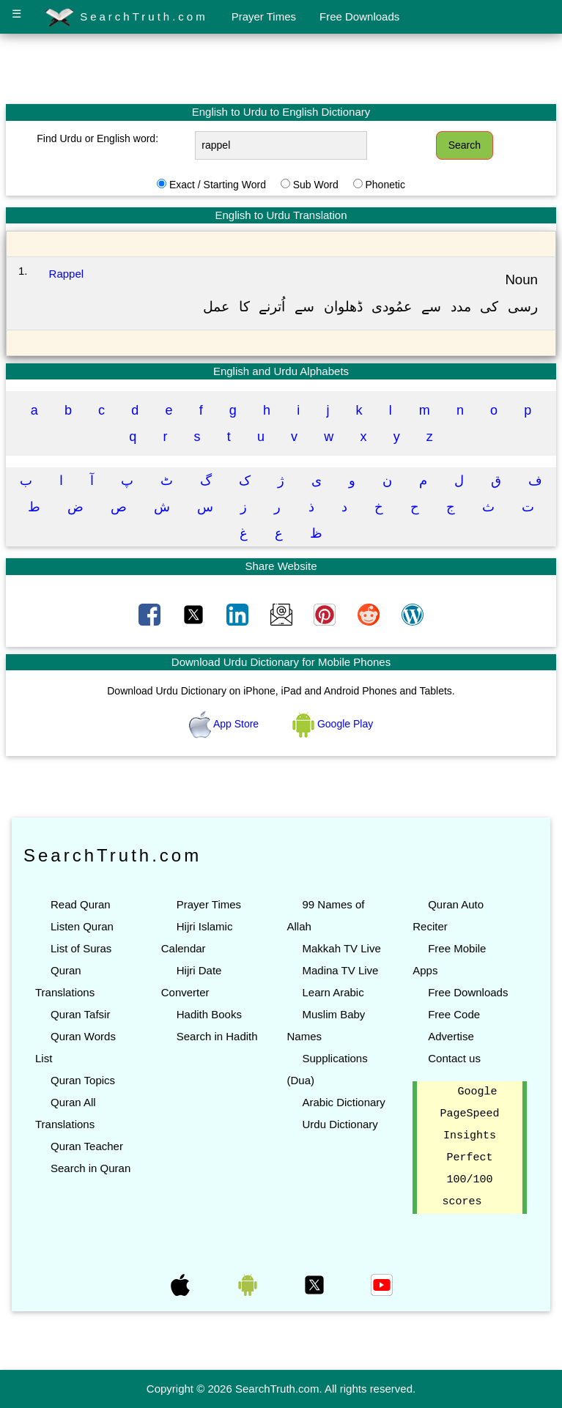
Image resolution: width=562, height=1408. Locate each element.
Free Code (454, 1014)
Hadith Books (209, 1014)
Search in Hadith (217, 1036)
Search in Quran (90, 1168)
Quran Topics (83, 1080)
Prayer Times (264, 16)
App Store (225, 724)
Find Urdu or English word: (97, 138)
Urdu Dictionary (339, 1124)
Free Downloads (359, 16)
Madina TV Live (340, 970)
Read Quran (81, 904)
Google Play (332, 724)
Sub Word (316, 184)
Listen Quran (82, 926)
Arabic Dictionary (343, 1102)
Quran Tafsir (80, 1014)
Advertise (451, 1036)
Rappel (66, 273)
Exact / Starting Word (217, 184)
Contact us (454, 1058)
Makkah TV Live (341, 948)
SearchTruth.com (126, 17)
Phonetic (384, 184)
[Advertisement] (281, 68)
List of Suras (81, 948)
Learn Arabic (332, 992)
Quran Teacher (87, 1146)
